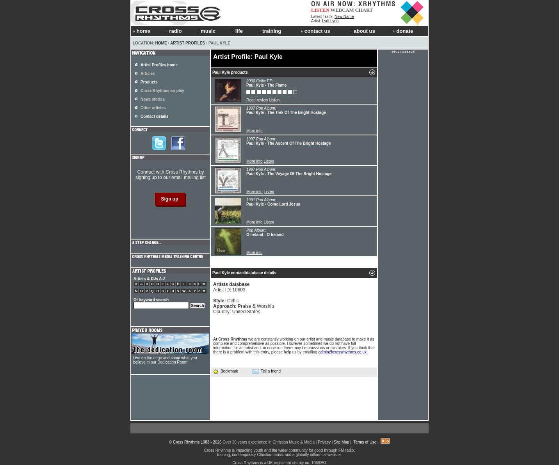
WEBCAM (342, 10)
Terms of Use (364, 442)
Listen (274, 100)
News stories (153, 99)
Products (149, 82)
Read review (257, 100)
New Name (344, 16)
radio (173, 31)
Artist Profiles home (159, 65)
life (237, 31)
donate (403, 31)
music (205, 31)
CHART (364, 10)
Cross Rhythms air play (162, 91)
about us (362, 31)
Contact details (155, 116)
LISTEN (320, 10)
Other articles (153, 108)
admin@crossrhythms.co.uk (342, 352)
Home (161, 43)
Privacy (324, 442)
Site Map (341, 442)
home (141, 31)
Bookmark (225, 371)
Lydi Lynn (330, 21)
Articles (148, 73)
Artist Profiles (187, 43)
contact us (315, 31)
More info (254, 131)
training (269, 31)
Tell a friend (267, 371)
